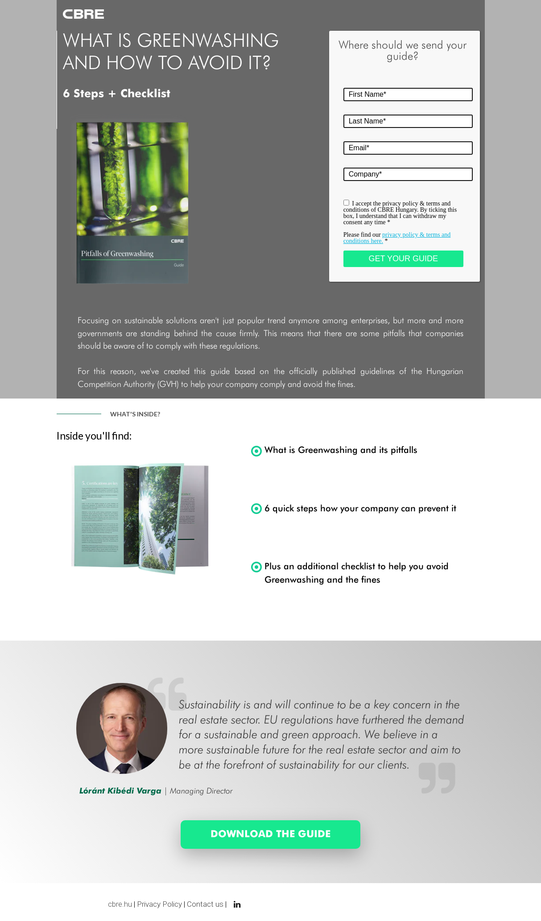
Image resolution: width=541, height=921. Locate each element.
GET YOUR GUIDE (403, 258)
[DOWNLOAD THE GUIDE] (271, 834)
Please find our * (397, 237)
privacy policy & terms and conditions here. (397, 237)
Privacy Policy (159, 904)
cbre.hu (120, 904)
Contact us (205, 904)
